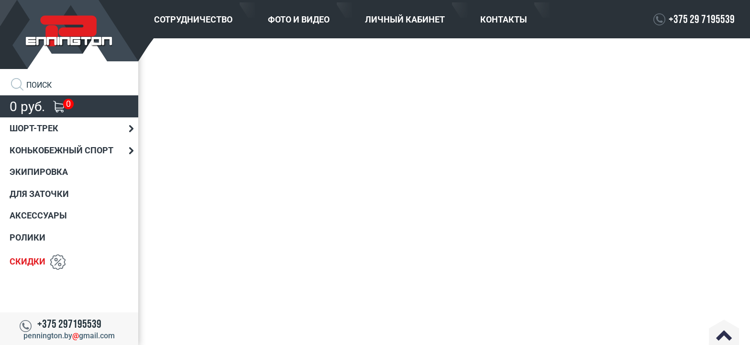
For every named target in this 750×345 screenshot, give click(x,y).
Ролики (27, 237)
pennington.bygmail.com (69, 335)
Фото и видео (299, 19)
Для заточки (39, 194)
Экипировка (39, 172)
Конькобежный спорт (61, 150)
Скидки (27, 261)
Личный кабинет (405, 19)
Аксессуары (38, 215)
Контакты (503, 19)
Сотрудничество (193, 19)
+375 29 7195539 (702, 19)
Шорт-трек (34, 128)
